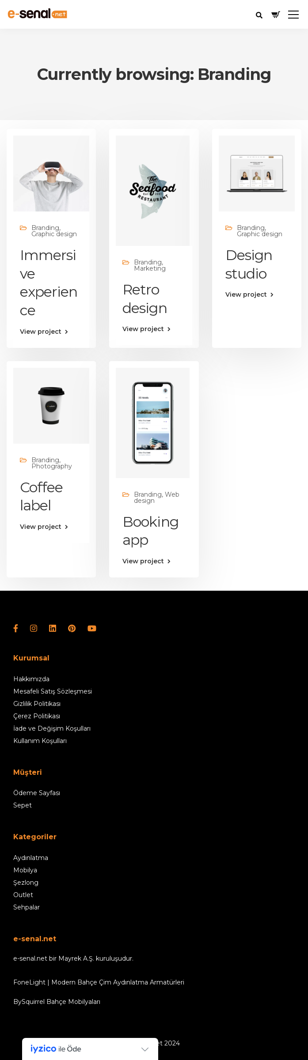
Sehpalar (26, 907)
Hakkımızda (31, 679)
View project (40, 331)
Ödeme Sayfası (36, 793)
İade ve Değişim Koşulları (52, 728)
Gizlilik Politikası (37, 704)
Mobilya (25, 870)
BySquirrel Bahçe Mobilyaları (56, 1002)
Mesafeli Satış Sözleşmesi (52, 691)
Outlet (23, 895)
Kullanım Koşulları (40, 741)
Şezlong (25, 882)
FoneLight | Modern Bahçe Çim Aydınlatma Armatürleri (98, 982)
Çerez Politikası (36, 716)
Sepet (22, 805)
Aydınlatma (30, 858)
